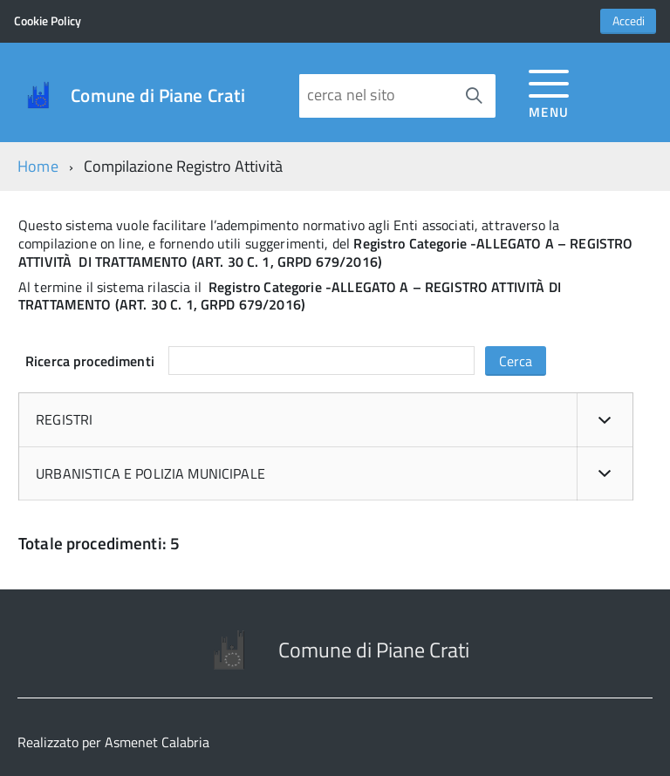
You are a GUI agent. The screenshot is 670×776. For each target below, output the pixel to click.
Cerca (515, 361)
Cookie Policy (47, 21)
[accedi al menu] (549, 91)
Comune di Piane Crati (158, 95)
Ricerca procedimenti (89, 361)
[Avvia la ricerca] (474, 96)
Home (37, 166)
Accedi (628, 21)
